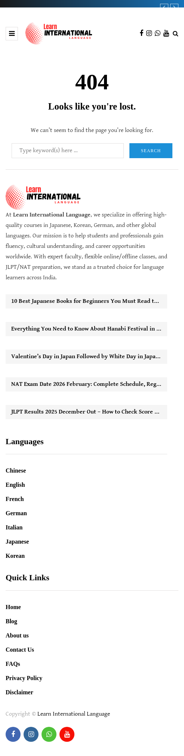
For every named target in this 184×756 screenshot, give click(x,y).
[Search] (68, 150)
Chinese (16, 470)
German (16, 513)
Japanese (17, 541)
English (15, 485)
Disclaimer (19, 692)
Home (13, 607)
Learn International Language (73, 713)
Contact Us (20, 649)
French (15, 499)
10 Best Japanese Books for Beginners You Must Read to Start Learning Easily (89, 301)
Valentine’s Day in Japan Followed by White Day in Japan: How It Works (89, 356)
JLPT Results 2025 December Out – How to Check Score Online (89, 411)
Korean (15, 556)
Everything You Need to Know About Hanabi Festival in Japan (89, 328)
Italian (14, 527)
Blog (11, 621)
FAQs (13, 664)
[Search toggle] (175, 33)
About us (17, 635)
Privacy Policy (24, 678)
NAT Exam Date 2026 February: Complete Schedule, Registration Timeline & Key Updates (89, 384)
